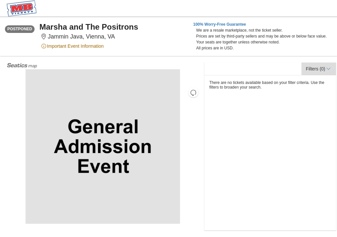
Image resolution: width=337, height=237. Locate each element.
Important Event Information (72, 46)
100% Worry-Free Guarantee (219, 24)
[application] (102, 146)
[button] (193, 92)
